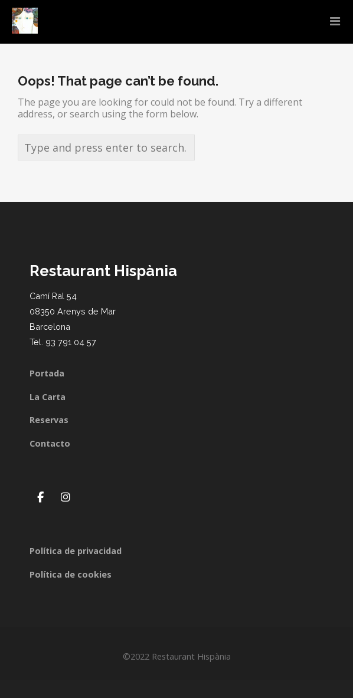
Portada (47, 373)
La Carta (48, 396)
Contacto (50, 443)
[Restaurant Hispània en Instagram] (65, 497)
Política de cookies (71, 574)
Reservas (49, 419)
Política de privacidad (76, 550)
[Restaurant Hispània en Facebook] (40, 497)
